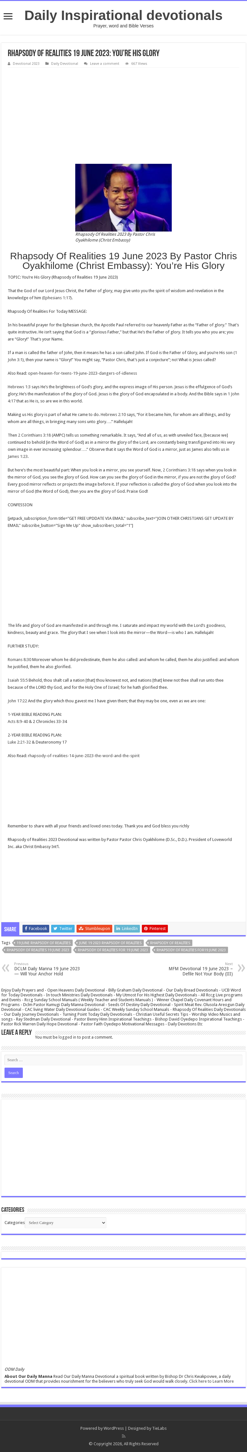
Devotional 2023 (26, 64)
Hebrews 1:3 (19, 386)
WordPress (114, 1428)
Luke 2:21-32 (19, 742)
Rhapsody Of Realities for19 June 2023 (191, 950)
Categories (15, 1222)
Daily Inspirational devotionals (123, 15)
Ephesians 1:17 (56, 297)
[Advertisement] (123, 116)
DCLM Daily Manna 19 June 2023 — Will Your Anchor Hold (47, 969)
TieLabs (159, 1428)
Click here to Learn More (211, 1381)
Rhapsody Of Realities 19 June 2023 (38, 950)
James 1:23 (18, 456)
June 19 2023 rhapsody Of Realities (110, 943)
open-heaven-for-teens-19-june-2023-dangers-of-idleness (82, 373)
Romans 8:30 (19, 659)
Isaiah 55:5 (18, 680)
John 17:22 (17, 700)
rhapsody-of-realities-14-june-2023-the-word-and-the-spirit (84, 755)
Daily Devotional (64, 64)
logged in (67, 1037)
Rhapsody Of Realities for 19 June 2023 (113, 950)
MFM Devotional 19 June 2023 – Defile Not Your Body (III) (200, 969)
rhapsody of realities (170, 943)
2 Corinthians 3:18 (34, 435)
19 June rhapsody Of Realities (43, 943)
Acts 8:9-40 (18, 721)
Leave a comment (104, 64)
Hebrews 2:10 (113, 414)
